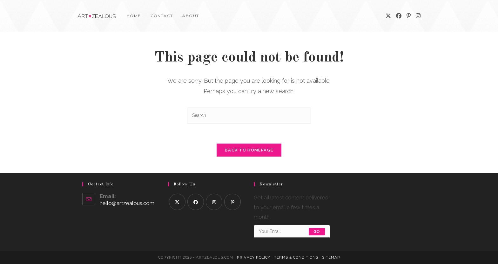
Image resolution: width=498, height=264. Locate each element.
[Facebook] (399, 16)
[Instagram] (418, 16)
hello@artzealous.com (127, 203)
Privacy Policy (253, 257)
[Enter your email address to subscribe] (292, 231)
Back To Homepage (249, 150)
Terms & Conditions (296, 257)
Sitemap (331, 257)
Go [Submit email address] (316, 231)
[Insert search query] (249, 115)
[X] (388, 16)
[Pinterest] (408, 16)
